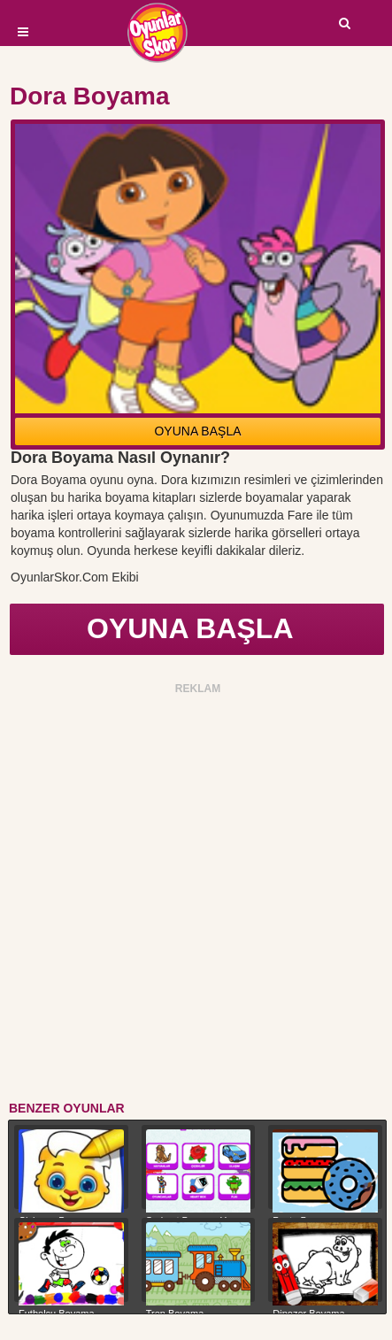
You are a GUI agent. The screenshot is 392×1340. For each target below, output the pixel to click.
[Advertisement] (195, 894)
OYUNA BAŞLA (197, 431)
